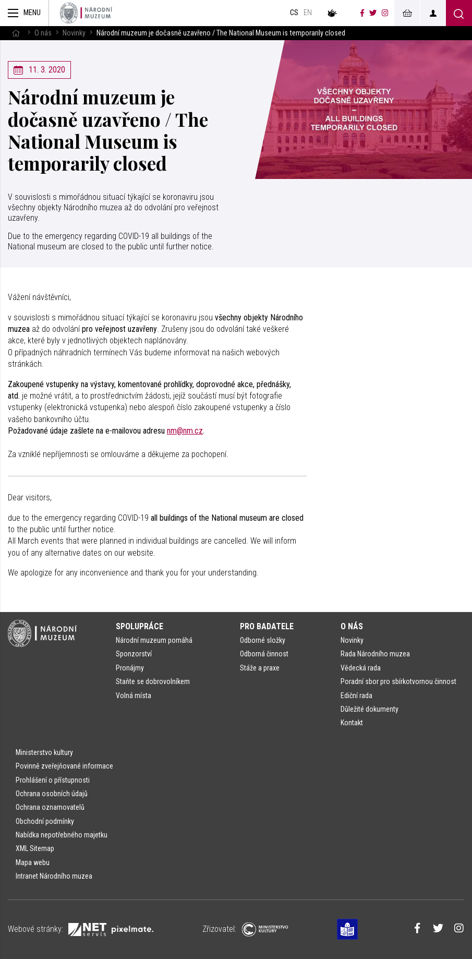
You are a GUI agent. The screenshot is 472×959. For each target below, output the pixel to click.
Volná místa (133, 695)
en (308, 12)
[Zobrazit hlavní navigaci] (24, 13)
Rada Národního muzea (375, 654)
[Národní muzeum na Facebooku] (362, 13)
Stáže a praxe (260, 668)
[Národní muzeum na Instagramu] (385, 13)
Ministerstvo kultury (44, 752)
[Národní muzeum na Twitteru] (373, 13)
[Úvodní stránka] (86, 13)
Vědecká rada (361, 668)
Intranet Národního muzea (54, 876)
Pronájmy (130, 668)
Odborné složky (262, 640)
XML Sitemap (35, 848)
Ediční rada (356, 695)
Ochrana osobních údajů (52, 793)
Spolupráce (139, 626)
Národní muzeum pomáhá (154, 640)
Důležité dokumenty (369, 709)
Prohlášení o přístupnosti (53, 780)
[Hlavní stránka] (15, 33)
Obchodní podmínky (45, 821)
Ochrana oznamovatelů (50, 807)
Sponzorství (134, 654)
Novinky (74, 33)
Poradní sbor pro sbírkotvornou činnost (398, 681)
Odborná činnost (264, 654)
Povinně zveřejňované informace (64, 766)
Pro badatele (267, 626)
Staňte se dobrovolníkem (153, 681)
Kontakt (352, 722)
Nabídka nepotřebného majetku (61, 835)
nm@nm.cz (185, 431)
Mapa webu (33, 862)
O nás (43, 33)
